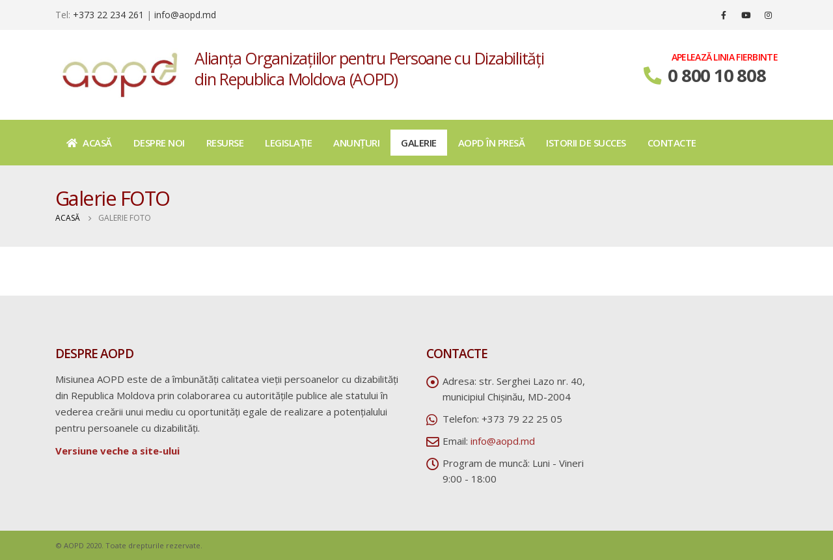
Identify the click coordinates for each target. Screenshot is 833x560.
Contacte (672, 142)
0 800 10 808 (716, 75)
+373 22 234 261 (108, 14)
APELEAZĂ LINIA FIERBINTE (725, 57)
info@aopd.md (185, 14)
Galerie (419, 142)
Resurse (225, 142)
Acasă (89, 142)
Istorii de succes (586, 142)
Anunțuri (356, 142)
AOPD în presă (491, 142)
